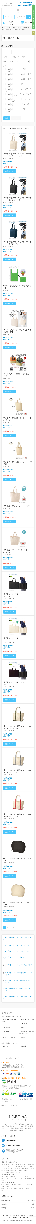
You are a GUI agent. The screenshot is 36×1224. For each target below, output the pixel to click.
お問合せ (23, 1027)
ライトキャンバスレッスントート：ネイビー (17, 683)
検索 (6, 118)
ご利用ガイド (25, 1023)
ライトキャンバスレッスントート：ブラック (17, 595)
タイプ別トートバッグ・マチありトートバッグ (18, 110)
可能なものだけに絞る (19, 57)
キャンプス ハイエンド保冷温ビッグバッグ (17, 375)
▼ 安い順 (19, 128)
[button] (18, 38)
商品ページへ (9, 171)
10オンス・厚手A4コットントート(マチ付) (17, 463)
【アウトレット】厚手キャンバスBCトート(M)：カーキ (17, 727)
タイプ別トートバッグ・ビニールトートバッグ (18, 85)
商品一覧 (5, 1046)
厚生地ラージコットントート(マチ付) (17, 506)
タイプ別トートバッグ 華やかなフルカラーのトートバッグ (18, 95)
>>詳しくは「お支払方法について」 (12, 1105)
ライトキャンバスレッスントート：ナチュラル (17, 639)
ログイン (10, 21)
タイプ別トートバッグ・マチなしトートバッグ (18, 70)
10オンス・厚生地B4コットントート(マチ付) (17, 419)
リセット (16, 118)
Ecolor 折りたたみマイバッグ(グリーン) (17, 287)
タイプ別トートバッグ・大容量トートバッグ (18, 80)
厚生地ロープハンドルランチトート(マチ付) (17, 551)
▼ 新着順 (13, 128)
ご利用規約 (6, 1031)
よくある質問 (7, 1027)
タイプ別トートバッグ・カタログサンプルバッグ (18, 90)
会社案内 (23, 1037)
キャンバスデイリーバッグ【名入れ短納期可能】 (17, 331)
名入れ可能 (22, 16)
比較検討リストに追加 (33, 17)
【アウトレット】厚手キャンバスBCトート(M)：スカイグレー (17, 771)
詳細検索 (23, 1046)
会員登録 (10, 24)
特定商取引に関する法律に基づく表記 (21, 1215)
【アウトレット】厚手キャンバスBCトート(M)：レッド (17, 815)
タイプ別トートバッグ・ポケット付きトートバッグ (18, 105)
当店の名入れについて (27, 1019)
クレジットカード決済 (10, 1071)
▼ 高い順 (26, 128)
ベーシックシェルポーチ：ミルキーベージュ (17, 903)
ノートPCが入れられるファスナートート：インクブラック (17, 199)
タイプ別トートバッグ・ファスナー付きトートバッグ (18, 100)
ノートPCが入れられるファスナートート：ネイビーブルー (17, 243)
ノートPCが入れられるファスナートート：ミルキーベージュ (17, 155)
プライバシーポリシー (9, 1037)
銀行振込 (6, 1062)
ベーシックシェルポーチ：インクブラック (17, 859)
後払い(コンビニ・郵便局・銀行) (14, 1078)
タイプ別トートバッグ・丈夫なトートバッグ (18, 75)
